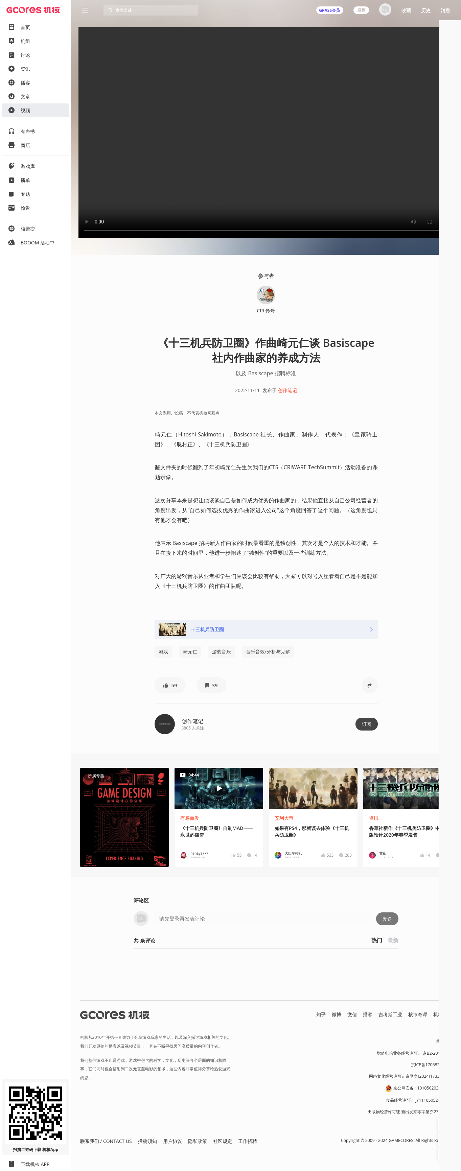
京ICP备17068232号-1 (431, 1065)
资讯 (373, 818)
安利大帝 (284, 818)
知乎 (321, 1014)
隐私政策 (197, 1141)
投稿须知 (147, 1141)
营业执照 (444, 1041)
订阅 (366, 724)
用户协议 (172, 1141)
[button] (170, 685)
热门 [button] (376, 940)
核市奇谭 (417, 1014)
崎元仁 (190, 651)
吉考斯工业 (390, 1014)
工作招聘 (247, 1141)
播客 (367, 1014)
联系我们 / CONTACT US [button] (106, 1141)
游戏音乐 (221, 651)
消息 (445, 10)
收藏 (406, 10)
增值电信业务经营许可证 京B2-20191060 (414, 1053)
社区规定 (222, 1141)
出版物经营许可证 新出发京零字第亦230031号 (410, 1112)
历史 (426, 10)
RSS (448, 1021)
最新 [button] (393, 940)
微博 (336, 1014)
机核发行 (442, 1014)
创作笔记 (287, 390)
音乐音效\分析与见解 (268, 651)
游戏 (163, 651)
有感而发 (189, 818)
